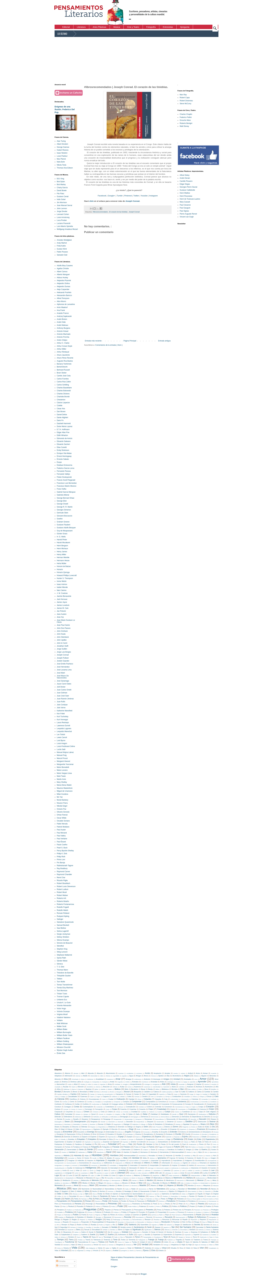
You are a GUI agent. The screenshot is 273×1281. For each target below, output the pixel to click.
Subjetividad (65, 1234)
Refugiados (212, 1217)
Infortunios (176, 1163)
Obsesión (208, 1191)
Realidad (215, 1215)
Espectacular (112, 1137)
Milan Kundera (62, 794)
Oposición (149, 1194)
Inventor (213, 1168)
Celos (129, 1096)
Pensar (88, 1201)
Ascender (182, 1084)
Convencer (168, 1107)
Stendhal (60, 946)
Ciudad (110, 1099)
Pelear (163, 1199)
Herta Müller (61, 563)
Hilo (206, 1152)
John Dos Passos (63, 628)
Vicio (216, 1245)
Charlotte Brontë (63, 397)
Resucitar (121, 1222)
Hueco (201, 1155)
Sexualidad (96, 1229)
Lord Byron (61, 740)
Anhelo (127, 1082)
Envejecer (60, 1134)
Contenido (99, 1107)
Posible (200, 1206)
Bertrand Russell (63, 370)
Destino (189, 1121)
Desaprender (118, 1119)
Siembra (112, 1229)
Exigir (168, 1139)
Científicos (73, 1099)
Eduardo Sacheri (63, 444)
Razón (198, 1215)
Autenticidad (156, 1087)
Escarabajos (129, 1134)
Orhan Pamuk (62, 815)
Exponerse (97, 1142)
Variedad (66, 1245)
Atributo (115, 1087)
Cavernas (83, 1096)
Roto (86, 1224)
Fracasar (116, 1147)
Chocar (209, 1096)
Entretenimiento (194, 1132)
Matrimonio (178, 1178)
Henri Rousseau (186, 196)
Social (91, 1232)
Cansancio (119, 1094)
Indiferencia (108, 1163)
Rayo (167, 1215)
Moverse (134, 1185)
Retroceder (140, 1222)
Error (94, 1134)
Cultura (57, 1114)
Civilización (120, 1099)
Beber (96, 1089)
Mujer (161, 1185)
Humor (86, 1158)
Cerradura (159, 1096)
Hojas (87, 1155)
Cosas (114, 1109)
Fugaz (160, 1147)
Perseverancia (66, 1204)
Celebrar (114, 1096)
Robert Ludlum (62, 889)
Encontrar (67, 1132)
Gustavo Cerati (62, 196)
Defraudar (105, 1117)
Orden (184, 1194)
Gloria (108, 1149)
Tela (121, 1237)
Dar (124, 1114)
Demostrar (185, 1117)
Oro (65, 1196)
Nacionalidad (97, 1189)
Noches (102, 1191)
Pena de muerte (208, 1199)
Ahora (146, 1076)
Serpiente (70, 1229)
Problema (69, 1212)
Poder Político (132, 1206)
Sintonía (201, 1229)
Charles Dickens (63, 394)
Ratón (161, 1215)
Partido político (211, 1196)
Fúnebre (201, 1147)
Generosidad (71, 1149)
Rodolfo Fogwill (63, 907)
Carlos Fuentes (63, 379)
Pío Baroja (61, 863)
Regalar (66, 1219)
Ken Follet (61, 714)
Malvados (212, 1175)
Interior (142, 1168)
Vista (195, 1248)
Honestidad (142, 1155)
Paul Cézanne (185, 205)
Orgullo (200, 1194)
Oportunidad (125, 1194)
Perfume (161, 1201)
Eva (117, 1139)
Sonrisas (178, 1232)
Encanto (57, 1132)
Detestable (76, 1124)
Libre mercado (142, 1173)
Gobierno (136, 1149)
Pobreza (105, 1206)
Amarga (128, 1079)
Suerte (92, 1235)
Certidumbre (176, 1096)
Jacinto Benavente (64, 596)
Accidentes (130, 1073)
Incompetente (212, 1160)
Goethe (59, 519)
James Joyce (62, 602)
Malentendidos (195, 1175)
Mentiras (160, 1180)
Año (217, 1087)
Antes (162, 1082)
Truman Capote (63, 997)
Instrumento (212, 1165)
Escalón (119, 1134)
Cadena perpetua (167, 1092)
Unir (149, 1242)
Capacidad (152, 1094)
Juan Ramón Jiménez (65, 699)
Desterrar (170, 1122)
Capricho (162, 1094)
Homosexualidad (129, 1155)
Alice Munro (61, 301)
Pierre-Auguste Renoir (188, 214)
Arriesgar (147, 1084)
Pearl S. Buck (62, 848)
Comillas (89, 1101)
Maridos (118, 1178)
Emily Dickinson (63, 450)
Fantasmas (58, 1144)
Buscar (127, 1092)
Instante (183, 1165)
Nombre (118, 1191)
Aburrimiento (110, 1073)
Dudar (207, 1127)
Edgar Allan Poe (63, 432)
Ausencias (147, 1087)
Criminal (95, 1112)
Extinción (142, 1142)
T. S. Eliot (60, 967)
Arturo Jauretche (63, 355)
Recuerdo (168, 1217)
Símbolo (71, 1237)
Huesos (208, 1155)
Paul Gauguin (185, 208)
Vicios (59, 1248)
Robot (217, 1222)
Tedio (115, 1237)
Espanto (93, 1137)
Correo (73, 1109)
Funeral (168, 1147)
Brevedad (83, 1092)
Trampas (213, 1240)
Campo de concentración (105, 1094)
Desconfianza (159, 1119)
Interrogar (151, 1168)
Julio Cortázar (62, 705)
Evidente (123, 1139)
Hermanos (144, 1152)
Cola (165, 1099)
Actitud (190, 1073)
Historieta (77, 1155)
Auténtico (181, 1087)
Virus (181, 1248)
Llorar (182, 1173)
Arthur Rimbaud (63, 352)
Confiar (77, 1104)
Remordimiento (137, 1219)
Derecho (207, 1117)
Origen (207, 1194)
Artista (173, 1084)
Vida (74, 1247)
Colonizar (195, 1099)
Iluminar (181, 1158)
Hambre (126, 1152)
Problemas (81, 1212)
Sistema (215, 1229)
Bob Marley (61, 184)
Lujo (63, 1175)
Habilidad (72, 1152)
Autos (174, 1087)
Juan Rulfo (61, 702)
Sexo (78, 1230)
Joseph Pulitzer (63, 658)
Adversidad (93, 1076)
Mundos (191, 1185)
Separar (157, 1227)
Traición (187, 1240)
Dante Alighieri (62, 417)
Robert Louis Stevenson (66, 886)
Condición (213, 1101)
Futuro (177, 1147)
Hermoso (154, 1152)
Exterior (133, 1142)
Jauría (91, 1170)
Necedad (181, 1189)
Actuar (205, 1073)
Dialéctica (135, 1124)
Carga (191, 1094)
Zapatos (108, 1250)
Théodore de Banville (65, 973)
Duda (200, 1127)
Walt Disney (184, 126)
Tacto (78, 1237)
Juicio (106, 1170)
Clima (139, 1099)
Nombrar (110, 1191)
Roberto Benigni (186, 123)
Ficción (139, 1144)
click (91, 201)
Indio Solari (61, 199)
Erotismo (87, 1134)
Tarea (94, 1237)
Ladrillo (139, 1170)
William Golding (63, 1041)
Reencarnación (180, 1217)
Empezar (173, 1129)
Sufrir (131, 1235)
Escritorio (196, 1134)
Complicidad (107, 1101)
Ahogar (138, 1076)
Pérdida (120, 1215)
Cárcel (93, 1114)
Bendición (134, 1089)
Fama (207, 1142)
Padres (113, 1196)
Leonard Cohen (63, 214)
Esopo (59, 462)
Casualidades (72, 1096)
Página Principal (129, 341)
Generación (59, 1150)
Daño (138, 1114)
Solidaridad (135, 1232)
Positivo (208, 1206)
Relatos (90, 1219)
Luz (76, 1175)
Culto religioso (211, 1112)
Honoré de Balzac (64, 566)
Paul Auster (61, 830)
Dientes (178, 1124)
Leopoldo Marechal (64, 731)
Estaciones (195, 1137)
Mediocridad (211, 1178)
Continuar (120, 1107)
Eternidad (102, 1139)
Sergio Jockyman (63, 934)
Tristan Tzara (62, 994)
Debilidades (165, 1114)
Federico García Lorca (65, 468)
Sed (56, 1227)
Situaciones (67, 1232)
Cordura (57, 1109)
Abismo (67, 1073)
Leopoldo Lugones (64, 728)
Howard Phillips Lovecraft (67, 575)
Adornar (77, 1076)
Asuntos (213, 1084)
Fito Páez (60, 194)
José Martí (61, 673)
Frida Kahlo (61, 246)
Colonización (185, 1099)
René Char (61, 877)
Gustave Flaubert (63, 525)
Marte (133, 1178)
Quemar (136, 1215)
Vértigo (88, 1250)
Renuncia (165, 1219)
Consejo (188, 1104)
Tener (165, 1237)
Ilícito (206, 1158)
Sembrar (80, 1227)
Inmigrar (67, 1165)
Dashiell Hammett (64, 423)
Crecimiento (182, 1109)
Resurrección (130, 1222)
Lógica (120, 1175)
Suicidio (147, 1234)
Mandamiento (59, 1178)
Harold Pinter (62, 540)
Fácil (186, 1147)
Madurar (128, 1175)
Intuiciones (195, 1168)
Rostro (79, 1224)
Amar (118, 1079)
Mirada (133, 1183)
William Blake (62, 1029)
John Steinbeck (63, 637)
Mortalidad (103, 1185)
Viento (100, 1248)
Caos (143, 1094)
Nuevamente (144, 1191)
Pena (188, 1199)
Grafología (161, 1149)
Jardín (85, 1170)
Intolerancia (174, 1168)
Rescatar (57, 1222)
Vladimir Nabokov (64, 1017)
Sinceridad (183, 1229)
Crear (150, 1109)
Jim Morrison (62, 202)
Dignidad (186, 1124)
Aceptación (157, 1073)
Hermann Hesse (63, 560)
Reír (183, 1222)
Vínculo (95, 1250)
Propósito (151, 1212)
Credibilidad (192, 1109)
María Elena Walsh (64, 785)
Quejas (127, 1215)
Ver (135, 1244)
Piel (174, 1204)
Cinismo (83, 1099)
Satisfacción (187, 1224)
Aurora (129, 1087)
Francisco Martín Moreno (66, 486)
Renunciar (175, 1219)
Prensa (116, 1210)
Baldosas (66, 1089)
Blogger (144, 1274)
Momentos (59, 1185)
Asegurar (190, 1084)
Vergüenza (175, 1245)
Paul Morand (62, 833)
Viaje (190, 1245)
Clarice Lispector (63, 403)
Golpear (145, 1149)
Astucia (206, 1084)
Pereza (131, 1201)
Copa (187, 1107)
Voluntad (64, 1250)
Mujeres (170, 1185)
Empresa (192, 1129)
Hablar (89, 1152)
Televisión (128, 1237)
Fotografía (95, 1147)
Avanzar (190, 1087)
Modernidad (204, 1183)
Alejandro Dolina (63, 283)
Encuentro (80, 1132)
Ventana (128, 1245)
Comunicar (162, 1101)
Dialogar (126, 1124)
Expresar (106, 1142)
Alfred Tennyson (63, 298)
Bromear (105, 1092)
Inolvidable (113, 1165)
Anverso (178, 1082)
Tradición (170, 1240)
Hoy (194, 1155)
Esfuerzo (76, 1137)
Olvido (107, 1194)
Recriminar (158, 1217)
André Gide (61, 322)
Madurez (137, 1175)
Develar (84, 1124)
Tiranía (87, 1240)
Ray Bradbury (62, 868)
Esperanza (146, 1137)
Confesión (58, 1104)
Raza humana (176, 1215)
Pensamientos (76, 1201)
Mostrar (112, 1185)
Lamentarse (157, 1170)
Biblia (157, 1089)
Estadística (213, 1137)
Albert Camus (62, 272)
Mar (103, 1178)
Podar (113, 1206)
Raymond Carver (63, 872)
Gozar (153, 1149)
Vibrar (210, 1245)
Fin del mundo (174, 1144)
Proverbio (172, 1212)
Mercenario (190, 1180)
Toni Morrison (62, 991)
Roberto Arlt (61, 898)
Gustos (64, 1152)
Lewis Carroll (62, 737)
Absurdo (100, 1073)
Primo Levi (61, 860)
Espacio (84, 1137)
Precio (216, 1206)
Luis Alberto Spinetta (65, 226)
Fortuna (85, 1147)
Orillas (59, 1196)
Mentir (141, 1180)
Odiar (59, 1194)
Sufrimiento (122, 1234)
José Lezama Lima (64, 670)
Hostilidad (187, 1155)
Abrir (83, 1073)
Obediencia (162, 1191)
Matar (148, 1178)
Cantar (136, 1094)
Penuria (97, 1201)
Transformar (69, 1242)
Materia (168, 1178)
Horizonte (169, 1155)
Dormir (175, 1127)
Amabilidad (100, 1079)
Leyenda (99, 1173)
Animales (135, 1082)
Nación (119, 1189)
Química (154, 1215)
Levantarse (84, 1173)
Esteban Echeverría (64, 465)
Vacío (187, 1242)
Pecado (106, 1199)
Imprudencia (166, 1160)
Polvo (158, 1206)
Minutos (125, 1183)
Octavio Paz (61, 809)
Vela (79, 1245)
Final (184, 1144)
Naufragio (172, 1189)
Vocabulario (212, 1248)
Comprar (126, 1101)
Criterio (110, 1112)
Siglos (127, 1229)
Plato (64, 1206)
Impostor (123, 1160)
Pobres (98, 1206)
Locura (196, 1173)
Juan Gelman (62, 693)
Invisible (57, 1170)
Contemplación (88, 1107)
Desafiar (67, 1119)
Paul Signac (184, 211)
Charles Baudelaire (64, 388)
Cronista (125, 1112)
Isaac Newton (62, 153)
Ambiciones (137, 1079)
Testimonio (203, 1237)
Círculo (101, 1114)
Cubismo (151, 1112)
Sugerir (139, 1234)
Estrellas (71, 1139)
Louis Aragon (62, 743)
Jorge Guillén (62, 649)
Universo (157, 1242)
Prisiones (206, 1210)
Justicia (113, 1170)
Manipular (79, 1178)
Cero (152, 1096)
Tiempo (60, 1239)
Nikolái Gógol (62, 806)
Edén (77, 1129)
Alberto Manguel (63, 274)
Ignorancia (162, 1158)
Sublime (84, 1234)
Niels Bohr (61, 162)
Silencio (157, 1230)
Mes (208, 1180)
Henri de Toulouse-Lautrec (190, 199)
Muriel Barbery (62, 800)
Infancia (128, 1163)
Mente (125, 1180)
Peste (155, 1204)
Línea (113, 1175)
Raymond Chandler (64, 874)
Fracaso (126, 1147)
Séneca (60, 964)
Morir (91, 1185)
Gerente (100, 1149)
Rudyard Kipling (63, 916)
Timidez (80, 1240)
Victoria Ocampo (63, 1011)
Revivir (156, 1222)
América (65, 1082)
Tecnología (107, 1237)
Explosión (88, 1142)
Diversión (121, 1127)
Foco (214, 1144)
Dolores (167, 1127)
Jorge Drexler (62, 211)
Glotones (116, 1149)
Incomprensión (59, 1163)
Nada (127, 1189)
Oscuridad (72, 1196)
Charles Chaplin (186, 114)
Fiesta (163, 1144)
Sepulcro (166, 1227)
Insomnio (144, 1165)
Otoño (87, 1196)
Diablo (108, 1124)
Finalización (192, 1144)
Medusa (75, 1180)
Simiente (174, 1229)
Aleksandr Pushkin (64, 292)
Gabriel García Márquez (66, 492)
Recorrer (149, 1217)
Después (150, 1122)
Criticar (118, 1112)
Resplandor (75, 1222)
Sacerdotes (144, 1224)
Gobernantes (125, 1149)
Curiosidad (68, 1114)
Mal (163, 1175)
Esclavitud (159, 1134)
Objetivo (172, 1191)
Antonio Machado (63, 334)
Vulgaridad (80, 1250)
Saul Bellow (61, 928)
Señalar (105, 1229)
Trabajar (151, 1240)
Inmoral (74, 1165)
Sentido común (125, 1227)
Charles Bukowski (64, 391)
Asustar (65, 1087)
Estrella (63, 1139)
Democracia (154, 1117)
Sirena (208, 1229)
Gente (90, 1149)
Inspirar (174, 1165)
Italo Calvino (61, 590)
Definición (87, 1117)
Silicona (167, 1229)
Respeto (66, 1222)
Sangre (177, 1224)
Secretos (207, 1224)
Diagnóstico (117, 1124)
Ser (173, 1227)
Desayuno (138, 1119)
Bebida (103, 1089)
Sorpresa (194, 1232)
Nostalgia (127, 1191)
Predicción (77, 1210)
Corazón (210, 1106)
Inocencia (94, 1165)
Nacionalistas (109, 1189)
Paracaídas (174, 1196)
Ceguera (106, 1096)
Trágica (127, 1242)
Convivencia (179, 1107)
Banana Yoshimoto (64, 364)
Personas (112, 1203)
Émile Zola (61, 1053)
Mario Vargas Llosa (64, 773)
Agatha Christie (63, 268)
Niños (87, 1191)
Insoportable (154, 1165)
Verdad (145, 1244)
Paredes (201, 1196)
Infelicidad (137, 1163)
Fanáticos (78, 1144)
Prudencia (190, 1212)
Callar (183, 1092)
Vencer (96, 1245)
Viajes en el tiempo (200, 1245)
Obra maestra (192, 1191)
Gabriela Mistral (63, 495)
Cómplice (109, 1114)
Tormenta (132, 1240)
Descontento (183, 1119)
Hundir (94, 1158)
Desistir (103, 1122)
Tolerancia (97, 1240)
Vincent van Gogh (187, 217)
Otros (95, 1196)
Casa (56, 1096)
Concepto (172, 1101)
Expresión (116, 1142)
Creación (142, 1109)
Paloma (151, 1196)
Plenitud (71, 1206)
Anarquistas (95, 1082)
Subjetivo (76, 1234)
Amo (195, 1079)
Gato (214, 1147)
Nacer (75, 1189)
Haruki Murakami (63, 543)
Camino (74, 1094)
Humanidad (59, 1158)
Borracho (67, 1092)
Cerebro (145, 1096)
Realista (60, 1217)
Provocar (181, 1212)
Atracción (106, 1087)
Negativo (65, 1191)
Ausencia (137, 1087)
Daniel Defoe (62, 415)
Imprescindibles (134, 1160)
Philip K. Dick (62, 854)
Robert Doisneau (186, 101)
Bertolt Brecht (62, 367)
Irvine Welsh (61, 581)
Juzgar (131, 1170)
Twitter (136, 196)
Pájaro (105, 1215)
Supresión (187, 1234)
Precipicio (60, 1210)
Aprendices (214, 1082)
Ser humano (185, 1227)
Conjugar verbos (117, 1104)
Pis (187, 1204)
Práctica (206, 1212)
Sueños (111, 1235)
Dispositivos (102, 1127)
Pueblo (75, 1215)
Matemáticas (158, 1178)
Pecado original (117, 1199)
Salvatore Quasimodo (65, 922)
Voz (73, 1250)
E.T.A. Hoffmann (63, 429)
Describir (193, 1119)
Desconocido (171, 1119)
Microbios (66, 1183)
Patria (76, 1199)
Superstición (167, 1234)
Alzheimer (90, 1079)
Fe (96, 1144)
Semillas (88, 1227)
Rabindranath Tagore (65, 866)
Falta (199, 1142)
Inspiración (165, 1165)
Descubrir (202, 1119)
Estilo (56, 1139)
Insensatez (134, 1165)
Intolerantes (184, 1168)
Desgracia (94, 1122)
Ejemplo (106, 1129)
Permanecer (202, 1201)
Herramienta (164, 1152)
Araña (69, 1084)
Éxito (153, 1250)
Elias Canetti (62, 447)
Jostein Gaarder (63, 661)
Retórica (149, 1222)
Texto (216, 1237)
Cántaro (85, 1114)
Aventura (199, 1087)
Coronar (65, 1109)
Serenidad (199, 1227)
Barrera (80, 1089)
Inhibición (194, 1163)
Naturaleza (161, 1189)
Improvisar (154, 1160)
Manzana (89, 1178)
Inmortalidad (84, 1165)
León (112, 1173)
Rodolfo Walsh (62, 910)
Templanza (157, 1237)
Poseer (192, 1206)
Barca (74, 1089)
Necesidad (192, 1189)
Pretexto (167, 1210)
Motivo (120, 1185)
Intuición (204, 1168)
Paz (90, 1199)
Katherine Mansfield (64, 711)
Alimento (58, 1079)
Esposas (177, 1137)
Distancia (111, 1127)
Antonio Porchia (63, 337)
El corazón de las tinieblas (118, 212)
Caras (175, 1094)
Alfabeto (196, 1076)
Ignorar (172, 1158)
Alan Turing (61, 141)
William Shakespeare (65, 1044)
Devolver (92, 1124)
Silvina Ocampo (63, 940)
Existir (190, 1139)
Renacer (148, 1219)
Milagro (100, 1183)
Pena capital (196, 1199)
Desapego (106, 1119)
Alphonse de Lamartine (66, 304)
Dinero (203, 1124)
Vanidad (57, 1245)
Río (114, 1224)
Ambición (147, 1079)
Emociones (154, 1129)
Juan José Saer (63, 696)
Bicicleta (174, 1089)
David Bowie (62, 190)
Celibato (122, 1096)
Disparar (93, 1127)
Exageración (150, 1139)
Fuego (143, 1147)
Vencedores (87, 1245)
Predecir (69, 1210)
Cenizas (136, 1096)
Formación (58, 1147)
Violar (129, 1248)
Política (165, 1206)
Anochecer (144, 1082)
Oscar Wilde (61, 818)
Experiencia (210, 1139)
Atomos (98, 1087)
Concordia (204, 1101)
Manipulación (70, 1178)
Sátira (56, 1237)
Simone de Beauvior (65, 943)
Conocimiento (142, 1104)
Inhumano (203, 1163)
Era (79, 1134)
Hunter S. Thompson (65, 578)
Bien (182, 1089)
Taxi (99, 1237)
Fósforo (193, 1147)
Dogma (138, 1127)
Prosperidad (162, 1212)
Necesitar (204, 1189)
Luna (70, 1175)
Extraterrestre (176, 1142)
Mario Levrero (62, 770)
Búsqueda (137, 1092)
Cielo (216, 1096)
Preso (159, 1210)
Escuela (204, 1134)
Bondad (58, 1092)
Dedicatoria (202, 1114)
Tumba (134, 1242)
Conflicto (86, 1104)
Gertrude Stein (62, 513)
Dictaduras (169, 1124)
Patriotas (84, 1199)
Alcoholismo (176, 1076)
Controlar (158, 1107)
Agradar (124, 1076)
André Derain (185, 178)
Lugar (57, 1175)
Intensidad (114, 1168)
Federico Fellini (186, 117)
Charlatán (187, 1096)
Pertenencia (125, 1204)
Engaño (128, 1132)
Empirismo (183, 1129)
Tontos (123, 1240)
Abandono (58, 1073)
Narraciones (142, 1189)
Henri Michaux (62, 549)
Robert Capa (185, 98)
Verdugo (166, 1245)
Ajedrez (161, 1076)
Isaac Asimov (62, 584)
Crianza (78, 1112)
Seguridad (63, 1227)
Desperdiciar (140, 1122)
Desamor (85, 1119)
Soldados (116, 1232)
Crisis (103, 1112)
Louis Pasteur (62, 156)
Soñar (213, 1232)
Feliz (130, 1144)
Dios (212, 1124)
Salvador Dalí (62, 255)
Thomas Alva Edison (65, 168)
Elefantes (123, 1129)
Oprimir (156, 1194)
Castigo (62, 1096)
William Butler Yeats (64, 1035)
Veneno (103, 1245)
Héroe (101, 1158)
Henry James (62, 552)
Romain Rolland (63, 913)
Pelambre (149, 1199)
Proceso (89, 1212)
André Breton (62, 319)
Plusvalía (80, 1206)
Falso (193, 1142)
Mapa (97, 1178)
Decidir (174, 1114)
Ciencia (60, 1099)
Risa (203, 1222)
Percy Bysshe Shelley (65, 851)
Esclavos (169, 1134)
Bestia (150, 1089)
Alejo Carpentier (63, 289)
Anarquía (105, 1082)
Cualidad (143, 1112)
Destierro (180, 1122)
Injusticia (213, 1163)
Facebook (102, 196)
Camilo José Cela (64, 376)
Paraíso (192, 1196)
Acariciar (120, 1073)
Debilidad (154, 1114)
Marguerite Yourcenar (65, 764)
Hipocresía (213, 1152)
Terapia (180, 1237)
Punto (91, 1215)
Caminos (84, 1094)
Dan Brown (61, 411)
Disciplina (65, 1127)
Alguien (204, 1076)
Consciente (165, 1104)
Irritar (77, 1170)
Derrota (59, 1119)
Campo (92, 1094)
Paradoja (183, 1196)
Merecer (200, 1180)
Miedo (74, 1183)
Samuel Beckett (63, 925)
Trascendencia (83, 1242)
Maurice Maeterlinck (64, 788)
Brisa (98, 1092)
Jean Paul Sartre (63, 625)
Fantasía (69, 1144)
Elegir (131, 1129)
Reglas (74, 1219)
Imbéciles (81, 1160)
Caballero (147, 1092)
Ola (94, 1194)
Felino (124, 1144)
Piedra (167, 1204)
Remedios (126, 1219)
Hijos (200, 1152)
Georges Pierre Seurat (188, 187)
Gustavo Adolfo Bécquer (66, 528)
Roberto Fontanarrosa (65, 904)
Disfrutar (84, 1127)
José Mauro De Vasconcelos (63, 677)
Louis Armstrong (63, 217)
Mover (127, 1185)
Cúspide (117, 1114)
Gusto (57, 1152)
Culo (194, 1112)
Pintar (181, 1204)
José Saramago (63, 681)
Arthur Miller (61, 349)
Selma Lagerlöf (63, 931)
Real (207, 1215)
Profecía (98, 1212)
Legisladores (58, 1173)
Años (59, 1089)
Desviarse (67, 1124)
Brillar (92, 1092)
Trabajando (141, 1240)
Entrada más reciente (93, 341)
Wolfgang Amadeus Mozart (67, 229)
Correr (80, 1109)
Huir (214, 1155)
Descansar (148, 1119)
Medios (57, 1180)
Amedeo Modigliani (64, 240)
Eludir (139, 1129)
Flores (201, 1144)
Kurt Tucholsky (62, 717)
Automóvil (166, 1087)
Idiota (145, 1158)
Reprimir (203, 1219)
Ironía (64, 1170)
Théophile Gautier (64, 976)
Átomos (138, 1250)
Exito (199, 1139)
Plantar (57, 1206)
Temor (137, 1237)
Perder (105, 1201)
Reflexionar (201, 1217)
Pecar (127, 1199)
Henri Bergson (62, 546)
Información (166, 1163)
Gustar (213, 1149)
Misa (148, 1183)
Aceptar (167, 1073)
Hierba (189, 1152)
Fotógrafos (106, 1147)
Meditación (66, 1180)
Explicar (70, 1142)
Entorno (183, 1132)
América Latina (76, 1082)
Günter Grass (62, 534)
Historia (66, 1155)
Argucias (102, 1084)
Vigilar (107, 1248)
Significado (136, 1230)
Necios (213, 1189)
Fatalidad (88, 1144)
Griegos (189, 1149)
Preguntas (90, 1209)
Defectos (212, 1114)
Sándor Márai (62, 961)
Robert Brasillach (63, 883)
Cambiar (207, 1092)
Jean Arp (60, 617)
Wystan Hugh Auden (65, 1050)
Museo (199, 1185)
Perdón (123, 1201)
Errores (101, 1134)
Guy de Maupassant (64, 531)
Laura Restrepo (63, 723)
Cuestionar (186, 1112)
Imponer (90, 1160)
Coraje (200, 1107)
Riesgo (196, 1222)
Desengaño (58, 1122)
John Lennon (62, 208)
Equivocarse (71, 1134)
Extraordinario (163, 1142)
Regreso (82, 1219)
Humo (79, 1158)
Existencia (178, 1139)
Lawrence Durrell (63, 726)
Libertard (132, 1173)
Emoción (164, 1129)
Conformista (95, 1104)
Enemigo (90, 1132)
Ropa (72, 1224)
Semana (72, 1227)
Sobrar (76, 1232)
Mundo (180, 1185)
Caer (176, 1092)
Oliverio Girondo (63, 812)
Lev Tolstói (61, 734)
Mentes (134, 1180)
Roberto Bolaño (63, 901)
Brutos (112, 1092)
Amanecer (110, 1079)
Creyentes (69, 1112)
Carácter (213, 1094)
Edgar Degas (185, 184)
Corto (107, 1109)
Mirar (140, 1183)
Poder (120, 1206)
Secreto (197, 1225)
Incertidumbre (200, 1160)
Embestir (146, 1129)
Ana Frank (61, 310)
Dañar (130, 1114)
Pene (216, 1199)
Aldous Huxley (62, 278)
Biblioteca (165, 1089)
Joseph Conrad (134, 212)
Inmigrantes (58, 1165)
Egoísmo (97, 1129)
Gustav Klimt (62, 249)
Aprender (202, 1081)
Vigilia (114, 1248)
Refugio (57, 1219)
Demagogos (134, 1117)
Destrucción (202, 1122)
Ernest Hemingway (64, 456)
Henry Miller (61, 555)
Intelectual (78, 1168)
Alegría (186, 1076)
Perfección (151, 1201)
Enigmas (137, 1132)
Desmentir (111, 1122)
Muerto (153, 1185)
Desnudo (120, 1122)
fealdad (115, 1250)
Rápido (107, 1224)
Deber (145, 1114)
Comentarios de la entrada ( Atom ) (109, 345)
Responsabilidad (98, 1222)
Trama (205, 1240)
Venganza (119, 1245)
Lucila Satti (61, 749)
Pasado (58, 1199)
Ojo (81, 1194)
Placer (192, 1204)
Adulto (85, 1076)
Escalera (111, 1134)
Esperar (158, 1137)
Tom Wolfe (61, 982)
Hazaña (135, 1152)
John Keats (61, 634)
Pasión (67, 1199)
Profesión (107, 1212)
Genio (81, 1150)
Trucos (119, 1242)
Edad (63, 1129)
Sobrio (83, 1232)
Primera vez (177, 1210)
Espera (137, 1137)
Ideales (109, 1158)
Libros (152, 1173)
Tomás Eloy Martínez (65, 988)
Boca (206, 1089)
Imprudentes (177, 1160)
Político (174, 1206)
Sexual (86, 1229)
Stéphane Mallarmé (64, 955)
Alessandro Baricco (64, 295)
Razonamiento (188, 1215)
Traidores (197, 1240)
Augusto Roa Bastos (65, 361)
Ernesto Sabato (63, 459)
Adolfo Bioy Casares (65, 266)
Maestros (146, 1175)
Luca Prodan (62, 220)
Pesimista (146, 1204)
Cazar (92, 1096)
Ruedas (93, 1224)
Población (89, 1206)
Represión (194, 1219)
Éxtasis (161, 1250)
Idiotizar (152, 1158)
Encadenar (212, 1129)
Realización (70, 1217)
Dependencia (196, 1117)
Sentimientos (139, 1227)
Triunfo (111, 1242)
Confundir (105, 1104)
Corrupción (99, 1109)
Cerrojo (167, 1096)
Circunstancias (94, 1099)
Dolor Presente (157, 1127)
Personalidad (100, 1204)
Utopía (179, 1242)
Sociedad (99, 1232)
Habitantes (81, 1152)
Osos (81, 1196)
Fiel (156, 1144)
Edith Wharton (62, 435)
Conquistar (154, 1104)
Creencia (202, 1109)
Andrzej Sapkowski (64, 316)
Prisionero (197, 1210)
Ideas (125, 1158)
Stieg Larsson (62, 952)
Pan (158, 1196)
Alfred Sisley (184, 175)
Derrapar (215, 1117)
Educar (70, 1129)
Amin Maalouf (62, 307)
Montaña (68, 1185)
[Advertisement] (101, 57)
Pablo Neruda (62, 824)
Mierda (92, 1183)
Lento (76, 1173)
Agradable (116, 1076)
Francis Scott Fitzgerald (66, 480)
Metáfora (57, 1183)
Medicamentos (200, 1178)
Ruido (101, 1224)
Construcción (211, 1104)
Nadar (133, 1189)
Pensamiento (62, 1201)
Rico (190, 1222)
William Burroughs (64, 1032)
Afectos (108, 1076)
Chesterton (61, 400)
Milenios (109, 1183)
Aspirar (198, 1084)
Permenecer (212, 1201)
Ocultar (215, 1191)
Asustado (57, 1087)
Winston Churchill (63, 1047)
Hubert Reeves (62, 150)
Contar (76, 1107)
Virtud (164, 1248)
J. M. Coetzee (62, 593)
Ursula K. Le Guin (64, 1003)
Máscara (215, 1185)
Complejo (98, 1101)
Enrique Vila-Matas (64, 453)
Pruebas (198, 1212)
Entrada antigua (164, 341)
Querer (144, 1215)
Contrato (141, 1107)
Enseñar (155, 1132)
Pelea (156, 1199)
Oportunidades (137, 1194)
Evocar (131, 1139)
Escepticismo (148, 1134)
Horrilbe (178, 1155)
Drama (193, 1127)
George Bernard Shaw (65, 498)
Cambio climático (62, 1094)
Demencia (144, 1117)
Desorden (129, 1122)
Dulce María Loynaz (64, 426)
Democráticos (165, 1117)
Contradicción (130, 1107)
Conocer (129, 1104)
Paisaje (121, 1196)
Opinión (115, 1194)
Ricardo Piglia (62, 880)
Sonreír (161, 1232)
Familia (214, 1142)
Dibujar (143, 1124)
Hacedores (100, 1152)
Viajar (183, 1245)
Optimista (175, 1194)
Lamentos (167, 1170)
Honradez (151, 1155)
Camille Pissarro (186, 181)
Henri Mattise (185, 193)
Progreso (132, 1212)
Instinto (191, 1165)
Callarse (191, 1092)
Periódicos (192, 1201)
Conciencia (181, 1102)
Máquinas (206, 1185)
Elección (115, 1129)
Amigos (166, 1079)
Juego (98, 1170)
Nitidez (79, 1191)
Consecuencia (177, 1104)
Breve (75, 1092)
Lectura (205, 1170)
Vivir (202, 1248)
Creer (211, 1109)
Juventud (122, 1170)
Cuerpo (167, 1112)
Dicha (150, 1124)
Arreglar (125, 1084)
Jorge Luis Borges (64, 652)
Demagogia (124, 1117)
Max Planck (61, 159)
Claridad (131, 1099)
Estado (204, 1137)
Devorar (100, 1124)
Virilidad (156, 1248)
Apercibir (192, 1082)
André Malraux (62, 325)
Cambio (215, 1092)
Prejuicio (108, 1210)
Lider (160, 1173)
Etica (111, 1139)
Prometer (142, 1212)
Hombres (114, 1155)
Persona (78, 1204)
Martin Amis (61, 779)
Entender (173, 1132)
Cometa (64, 1101)
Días (56, 1129)
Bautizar (89, 1089)
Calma (199, 1092)
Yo (102, 1250)
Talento (86, 1237)
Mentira (150, 1180)
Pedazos (134, 1199)
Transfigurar (58, 1242)
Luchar (213, 1173)
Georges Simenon (64, 510)
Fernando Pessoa (64, 471)
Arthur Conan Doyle (64, 346)
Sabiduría (132, 1225)
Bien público (192, 1089)
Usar (172, 1242)
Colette (59, 406)
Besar (143, 1089)
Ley (91, 1173)
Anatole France (63, 313)
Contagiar (67, 1107)
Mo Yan (60, 797)
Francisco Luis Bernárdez (67, 483)
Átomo (131, 1250)
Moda (188, 1183)
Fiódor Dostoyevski (64, 477)
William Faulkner (63, 1038)
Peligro (171, 1199)
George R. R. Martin (64, 507)
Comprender (137, 1102)
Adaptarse (58, 1076)
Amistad (176, 1079)
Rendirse (156, 1219)
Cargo (198, 1094)
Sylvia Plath (61, 958)
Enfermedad (110, 1132)
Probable (60, 1212)
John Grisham (62, 631)
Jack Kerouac (62, 599)
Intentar (123, 1168)
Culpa (201, 1112)
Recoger (98, 1217)
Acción (147, 1073)
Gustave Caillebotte (187, 190)
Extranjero (152, 1142)
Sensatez (105, 1227)
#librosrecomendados (100, 212)
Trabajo (161, 1240)
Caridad (204, 1094)
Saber (121, 1224)
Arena (95, 1084)
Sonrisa (169, 1232)
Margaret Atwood (63, 761)
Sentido (114, 1227)
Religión (99, 1219)
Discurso (75, 1127)
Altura (82, 1079)
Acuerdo (213, 1073)
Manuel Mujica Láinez (65, 752)
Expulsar (125, 1142)
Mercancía (180, 1180)
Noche (94, 1191)
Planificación (212, 1204)
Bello (126, 1089)
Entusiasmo (207, 1132)
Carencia (183, 1094)
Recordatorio (140, 1217)
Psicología (214, 1212)
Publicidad (67, 1215)
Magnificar (156, 1175)
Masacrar (141, 1178)
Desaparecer (95, 1119)
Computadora (150, 1101)
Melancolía (85, 1180)
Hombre (97, 1155)
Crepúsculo (59, 1112)
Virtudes (173, 1248)
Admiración (69, 1076)
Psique (59, 1215)
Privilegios (214, 1210)
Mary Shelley (62, 782)
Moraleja (84, 1185)
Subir (56, 1234)
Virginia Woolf (62, 1014)
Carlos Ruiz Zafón (64, 382)
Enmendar (146, 1132)
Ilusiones (190, 1158)
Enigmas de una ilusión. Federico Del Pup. (65, 109)
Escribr (188, 1134)
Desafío (76, 1119)
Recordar (127, 1217)
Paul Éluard (61, 842)
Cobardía (158, 1099)
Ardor (89, 1084)
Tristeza (101, 1242)
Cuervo (177, 1112)
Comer (57, 1101)
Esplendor (168, 1137)
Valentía (195, 1242)
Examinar (161, 1139)
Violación (122, 1248)
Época (145, 1250)
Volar (56, 1250)
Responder (85, 1222)
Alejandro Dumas (63, 286)
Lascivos (176, 1170)
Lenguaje (68, 1173)
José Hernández (63, 667)
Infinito (155, 1163)
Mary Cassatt (185, 202)
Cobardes (147, 1099)
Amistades (187, 1079)
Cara (169, 1094)
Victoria (66, 1248)
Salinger (60, 919)
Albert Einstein (62, 144)
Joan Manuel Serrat (64, 205)
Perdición (115, 1201)
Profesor (116, 1212)
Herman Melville (63, 557)
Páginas (97, 1215)
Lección (197, 1170)
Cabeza (156, 1092)
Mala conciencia (174, 1175)
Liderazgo (168, 1173)
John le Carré (62, 643)
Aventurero (209, 1087)
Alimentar (212, 1076)
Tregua (93, 1242)
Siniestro (192, 1229)
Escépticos (213, 1134)
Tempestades (147, 1237)
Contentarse (109, 1107)
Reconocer (107, 1217)
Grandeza (170, 1149)
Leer (213, 1170)
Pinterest (128, 196)
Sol (109, 1232)
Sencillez (96, 1227)
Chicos (195, 1096)
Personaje (89, 1204)
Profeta (123, 1212)
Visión (188, 1248)
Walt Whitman (62, 1023)
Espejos (129, 1137)
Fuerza (151, 1147)
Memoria (95, 1180)
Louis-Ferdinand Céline (66, 746)
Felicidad (112, 1144)
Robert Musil (62, 892)
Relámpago (116, 1219)
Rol (58, 1224)
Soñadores (204, 1232)
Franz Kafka (61, 489)
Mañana (189, 1178)
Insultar (69, 1168)
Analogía (86, 1082)
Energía (100, 1132)
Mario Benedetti (63, 767)
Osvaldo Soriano (63, 821)
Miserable (156, 1183)
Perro (56, 1204)
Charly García (62, 188)
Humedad (71, 1158)
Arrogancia (155, 1084)
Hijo (194, 1152)
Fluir (208, 1144)
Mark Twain (61, 776)
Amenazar (156, 1079)
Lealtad (189, 1170)
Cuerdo (159, 1112)
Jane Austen (61, 614)
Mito (182, 1183)
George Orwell (62, 504)
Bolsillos (213, 1089)
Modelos (195, 1183)
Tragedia (179, 1240)
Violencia (137, 1248)
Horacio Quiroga (63, 572)
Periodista (182, 1201)
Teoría (173, 1237)
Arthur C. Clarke (63, 343)
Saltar (161, 1224)
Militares (117, 1183)
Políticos (183, 1206)
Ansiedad (154, 1082)
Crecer (172, 1109)
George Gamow (63, 147)
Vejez (73, 1245)
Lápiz (92, 1175)
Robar (209, 1222)
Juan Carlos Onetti (64, 690)
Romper (64, 1224)
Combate (213, 1099)
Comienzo (80, 1101)
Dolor (146, 1127)
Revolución (165, 1222)
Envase (216, 1132)
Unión (166, 1242)
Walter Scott (61, 1026)
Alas (168, 1076)
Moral (76, 1185)
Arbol (76, 1084)
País (97, 1199)
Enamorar (201, 1129)
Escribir (178, 1134)
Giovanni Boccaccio (64, 516)
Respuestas (111, 1222)
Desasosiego (129, 1119)
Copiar (194, 1107)
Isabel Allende (62, 587)
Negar (57, 1191)
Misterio (173, 1183)
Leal (183, 1170)
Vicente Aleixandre (64, 1005)
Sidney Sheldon (63, 937)
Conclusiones (194, 1101)
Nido (72, 1191)
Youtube (144, 196)
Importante (100, 1160)
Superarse (156, 1234)
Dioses (57, 1127)
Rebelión (90, 1217)
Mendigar (106, 1180)
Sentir (149, 1227)
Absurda (91, 1073)
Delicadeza (113, 1117)
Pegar (142, 1199)
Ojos (87, 1194)
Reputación (212, 1219)
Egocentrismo (86, 1129)
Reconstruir (118, 1217)
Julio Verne (61, 708)
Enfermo (119, 1132)
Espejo (121, 1137)
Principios (187, 1210)
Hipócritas (58, 1155)
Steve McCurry (185, 104)
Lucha (205, 1173)
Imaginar (71, 1160)
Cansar (128, 1094)
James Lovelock (63, 605)
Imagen (213, 1158)
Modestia (213, 1183)
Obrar (200, 1191)
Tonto (115, 1240)
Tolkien (59, 979)
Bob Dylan (61, 182)
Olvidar (99, 1194)
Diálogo (130, 1127)
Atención (81, 1087)
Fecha (103, 1144)
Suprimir (196, 1234)
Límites (105, 1175)
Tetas (211, 1237)
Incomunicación (71, 1163)
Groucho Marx (185, 120)
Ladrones (147, 1170)
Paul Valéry (61, 836)
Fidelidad (149, 1144)
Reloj (108, 1219)
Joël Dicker (61, 687)
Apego (185, 1082)
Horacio (60, 569)
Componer (117, 1101)
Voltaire (60, 1020)
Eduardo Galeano (64, 441)
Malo (204, 1175)
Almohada (75, 1079)
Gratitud (180, 1149)
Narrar (151, 1189)
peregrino (124, 1250)
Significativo (148, 1229)
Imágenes (188, 1160)
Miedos (84, 1183)
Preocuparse (138, 1210)
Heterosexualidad (177, 1152)
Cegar (98, 1096)
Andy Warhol (62, 243)
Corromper (88, 1109)
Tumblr (120, 196)
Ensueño (164, 1132)
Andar (112, 1082)
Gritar (196, 1149)
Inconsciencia (84, 1163)
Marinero (126, 1178)
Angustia (120, 1082)
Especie (102, 1137)
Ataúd (73, 1087)
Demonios (175, 1117)
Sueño (101, 1235)
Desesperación (80, 1122)
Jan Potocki (61, 611)
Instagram (153, 196)
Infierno (147, 1163)
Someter (145, 1232)
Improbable (144, 1160)
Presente (149, 1210)
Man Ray (183, 95)
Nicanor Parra (62, 803)
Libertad (121, 1173)
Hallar (119, 1152)
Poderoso (142, 1206)
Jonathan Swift (62, 646)
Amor (203, 1078)
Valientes (204, 1242)
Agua (131, 1076)
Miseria (165, 1183)
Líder (98, 1175)
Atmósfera (90, 1087)
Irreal (71, 1170)
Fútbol (208, 1147)
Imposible (111, 1160)
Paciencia (104, 1196)
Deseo (67, 1122)
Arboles (82, 1084)
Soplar (186, 1232)
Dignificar (195, 1124)
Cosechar (132, 1109)
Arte (164, 1084)
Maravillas (110, 1178)
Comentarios (62, 1266)
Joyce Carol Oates (64, 684)
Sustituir (213, 1234)
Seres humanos (212, 1227)
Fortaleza (76, 1147)
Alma (66, 1079)
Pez (161, 1204)
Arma (110, 1084)
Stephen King (62, 949)
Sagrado (154, 1224)
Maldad (185, 1175)
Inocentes (103, 1165)
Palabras (141, 1196)
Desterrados (160, 1122)
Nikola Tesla (61, 165)
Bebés (110, 1089)
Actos (198, 1073)
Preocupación (126, 1210)
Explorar (79, 1142)
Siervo (120, 1229)
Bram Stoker (62, 373)
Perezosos (140, 1201)
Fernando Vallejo (63, 474)
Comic (72, 1101)
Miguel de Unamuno (64, 791)
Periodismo (170, 1201)
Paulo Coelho (62, 845)
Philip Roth (61, 857)
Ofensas (75, 1194)
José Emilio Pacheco (65, 664)
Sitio (58, 1232)
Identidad (135, 1158)
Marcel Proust (62, 758)
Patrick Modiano (63, 827)
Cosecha (123, 1109)
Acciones (139, 1073)
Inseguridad (123, 1165)
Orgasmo (191, 1194)
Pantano (165, 1196)
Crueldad (134, 1112)
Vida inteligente (90, 1248)
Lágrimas (84, 1175)
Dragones (185, 1127)
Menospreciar (116, 1180)
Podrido (151, 1206)
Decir (181, 1114)
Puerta (83, 1215)
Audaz (122, 1087)
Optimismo (165, 1194)
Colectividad (174, 1099)
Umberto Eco (62, 1000)
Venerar (111, 1245)
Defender (58, 1117)
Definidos (96, 1117)
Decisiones (192, 1114)
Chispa (201, 1096)
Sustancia (205, 1234)
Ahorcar (153, 1076)
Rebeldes (80, 1217)
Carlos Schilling (63, 385)
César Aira (61, 409)
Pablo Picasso (62, 252)
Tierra (71, 1240)
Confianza (68, 1104)
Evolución (139, 1139)
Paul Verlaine (62, 839)
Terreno (188, 1237)
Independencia (96, 1163)
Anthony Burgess (63, 328)
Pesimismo (136, 1204)
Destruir (213, 1122)
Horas (160, 1155)
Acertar (175, 1073)
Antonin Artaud (62, 331)
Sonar (153, 1232)
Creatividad (161, 1109)
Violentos (148, 1248)
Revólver (176, 1222)
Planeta (201, 1204)
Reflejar (191, 1217)
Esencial (67, 1137)
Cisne (104, 1099)
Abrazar (75, 1073)
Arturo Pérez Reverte (65, 358)
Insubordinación (60, 1168)
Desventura (58, 1124)
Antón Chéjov (62, 340)
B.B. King (60, 179)
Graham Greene (63, 522)
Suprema (178, 1234)
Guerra (204, 1150)
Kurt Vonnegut (62, 720)
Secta (214, 1224)
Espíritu (185, 1137)
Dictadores (159, 1124)
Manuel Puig (62, 755)
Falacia (186, 1142)
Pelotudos (180, 1199)
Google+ (111, 196)
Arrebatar (117, 1084)
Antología (170, 1082)
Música (61, 1188)
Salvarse (169, 1224)
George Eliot (62, 501)
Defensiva (78, 1117)
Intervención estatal (162, 1168)
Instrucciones (201, 1165)
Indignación (118, 1163)
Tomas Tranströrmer (64, 985)
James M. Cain (62, 608)
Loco (189, 1173)
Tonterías (107, 1240)
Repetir (185, 1219)
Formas (67, 1147)
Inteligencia (90, 1168)
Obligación (181, 1191)
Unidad (142, 1242)
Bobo (200, 1089)
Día (213, 1127)
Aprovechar (61, 1084)
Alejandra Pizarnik (64, 280)
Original (215, 1194)
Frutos (136, 1147)
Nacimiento (86, 1189)
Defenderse (68, 1117)
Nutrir (154, 1191)
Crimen (86, 1112)
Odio (66, 1194)
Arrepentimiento (135, 1084)
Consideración (199, 1104)
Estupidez (81, 1139)
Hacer (109, 1152)
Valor (213, 1242)
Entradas (60, 1261)
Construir (58, 1107)
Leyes (106, 1173)
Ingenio (185, 1163)
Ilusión (199, 1158)
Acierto (183, 1073)
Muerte (142, 1185)
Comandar (204, 1099)
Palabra (130, 1196)
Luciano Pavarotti (63, 223)
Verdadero (156, 1245)
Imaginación (59, 1160)
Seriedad (61, 1229)
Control (149, 1107)
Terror (195, 1237)
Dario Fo (60, 420)
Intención (104, 1168)
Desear (213, 1119)
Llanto (176, 1173)
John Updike (62, 640)
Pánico (112, 1215)
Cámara (77, 1114)
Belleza (117, 1089)
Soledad (125, 1232)
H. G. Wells (61, 537)
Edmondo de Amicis (64, 438)
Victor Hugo (61, 1009)
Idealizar (117, 1158)
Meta (214, 1180)
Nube (136, 1191)
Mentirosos (170, 1180)
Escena (138, 1134)
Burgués (119, 1092)
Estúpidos (92, 1139)
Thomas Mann (62, 970)
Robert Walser (62, 895)
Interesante (133, 1168)
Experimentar (59, 1142)
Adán (101, 1076)
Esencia (58, 1137)
